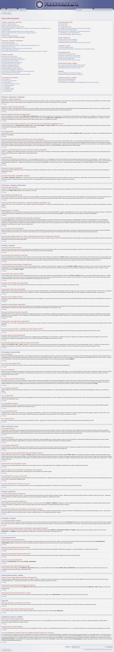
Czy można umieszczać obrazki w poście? (11, 83)
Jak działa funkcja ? (13, 37)
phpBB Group (40, 618)
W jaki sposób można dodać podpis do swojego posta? (13, 59)
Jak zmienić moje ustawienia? (8, 42)
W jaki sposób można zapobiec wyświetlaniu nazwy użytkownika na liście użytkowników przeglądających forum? (26, 28)
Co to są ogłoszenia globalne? (8, 85)
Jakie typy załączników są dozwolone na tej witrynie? (69, 72)
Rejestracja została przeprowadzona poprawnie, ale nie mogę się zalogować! (18, 31)
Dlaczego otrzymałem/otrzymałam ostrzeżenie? (12, 68)
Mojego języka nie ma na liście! (8, 46)
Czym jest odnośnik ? (69, 34)
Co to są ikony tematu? (6, 91)
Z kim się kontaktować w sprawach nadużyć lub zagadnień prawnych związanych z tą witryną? (78, 82)
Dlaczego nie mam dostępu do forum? (10, 65)
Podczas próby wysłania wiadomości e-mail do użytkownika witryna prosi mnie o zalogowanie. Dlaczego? (24, 51)
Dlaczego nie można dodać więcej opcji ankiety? (12, 62)
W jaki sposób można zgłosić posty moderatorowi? (12, 69)
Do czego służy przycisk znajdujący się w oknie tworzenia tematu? (18, 71)
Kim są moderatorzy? (62, 25)
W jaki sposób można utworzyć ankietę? (10, 60)
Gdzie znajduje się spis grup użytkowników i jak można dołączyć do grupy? (74, 28)
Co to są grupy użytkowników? (64, 27)
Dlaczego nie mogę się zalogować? (9, 23)
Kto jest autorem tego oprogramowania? (66, 79)
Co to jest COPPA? (6, 34)
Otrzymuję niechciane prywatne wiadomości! (67, 40)
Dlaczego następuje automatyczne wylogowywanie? (13, 27)
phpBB (11, 651)
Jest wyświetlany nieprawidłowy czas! (10, 43)
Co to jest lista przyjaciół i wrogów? (66, 47)
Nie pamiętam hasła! (6, 29)
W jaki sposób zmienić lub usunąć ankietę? (11, 63)
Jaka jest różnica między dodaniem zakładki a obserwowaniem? (71, 64)
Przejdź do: (67, 644)
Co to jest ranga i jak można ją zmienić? (10, 49)
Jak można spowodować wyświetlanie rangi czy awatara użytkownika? (17, 48)
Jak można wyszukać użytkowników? (66, 58)
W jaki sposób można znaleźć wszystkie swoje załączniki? (70, 74)
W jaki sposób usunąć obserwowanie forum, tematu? (69, 67)
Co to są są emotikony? (7, 82)
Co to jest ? (69, 32)
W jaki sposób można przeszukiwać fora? (67, 53)
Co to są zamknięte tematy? (7, 89)
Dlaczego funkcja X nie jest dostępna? (66, 80)
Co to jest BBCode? (6, 79)
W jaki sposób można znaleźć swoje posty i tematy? (69, 59)
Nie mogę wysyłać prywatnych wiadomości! (67, 39)
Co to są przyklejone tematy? (8, 88)
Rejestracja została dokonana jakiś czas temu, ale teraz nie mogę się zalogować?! (19, 32)
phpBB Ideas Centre (69, 625)
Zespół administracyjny (88, 647)
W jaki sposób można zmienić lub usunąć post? (12, 57)
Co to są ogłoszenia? (6, 86)
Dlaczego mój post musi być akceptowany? (11, 72)
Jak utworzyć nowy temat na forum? (9, 56)
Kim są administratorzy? (63, 23)
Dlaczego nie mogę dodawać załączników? (11, 66)
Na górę (4, 103)
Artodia (111, 651)
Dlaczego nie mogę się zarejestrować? (10, 35)
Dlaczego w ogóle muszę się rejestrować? (10, 25)
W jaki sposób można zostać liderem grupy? (67, 29)
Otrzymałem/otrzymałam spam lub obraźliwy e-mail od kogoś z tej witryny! (74, 42)
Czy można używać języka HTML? (9, 80)
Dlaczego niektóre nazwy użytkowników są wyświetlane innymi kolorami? (74, 31)
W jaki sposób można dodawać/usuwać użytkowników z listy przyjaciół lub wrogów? (76, 48)
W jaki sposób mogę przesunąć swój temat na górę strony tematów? (16, 74)
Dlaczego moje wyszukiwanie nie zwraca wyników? (69, 55)
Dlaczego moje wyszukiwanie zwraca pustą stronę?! (69, 56)
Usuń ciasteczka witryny (98, 647)
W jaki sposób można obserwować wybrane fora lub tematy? (71, 66)
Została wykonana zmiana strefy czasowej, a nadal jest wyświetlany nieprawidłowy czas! (21, 45)
